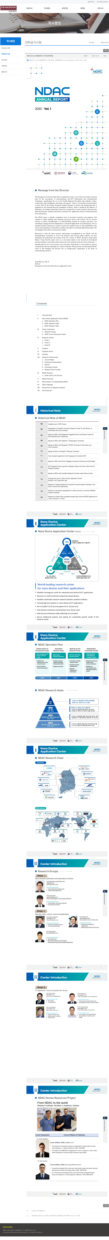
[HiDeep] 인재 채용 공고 (38, 1210)
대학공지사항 (5, 54)
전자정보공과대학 (102, 2)
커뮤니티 (100, 8)
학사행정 (47, 8)
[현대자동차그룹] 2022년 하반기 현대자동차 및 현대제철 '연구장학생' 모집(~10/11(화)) (56, 1215)
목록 (106, 50)
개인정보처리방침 (7, 1227)
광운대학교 (91, 2)
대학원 (82, 8)
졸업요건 (4, 72)
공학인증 (65, 8)
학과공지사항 (5, 48)
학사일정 (4, 60)
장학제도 (4, 66)
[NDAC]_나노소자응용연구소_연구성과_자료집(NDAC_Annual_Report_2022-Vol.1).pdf (57, 60)
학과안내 (29, 8)
